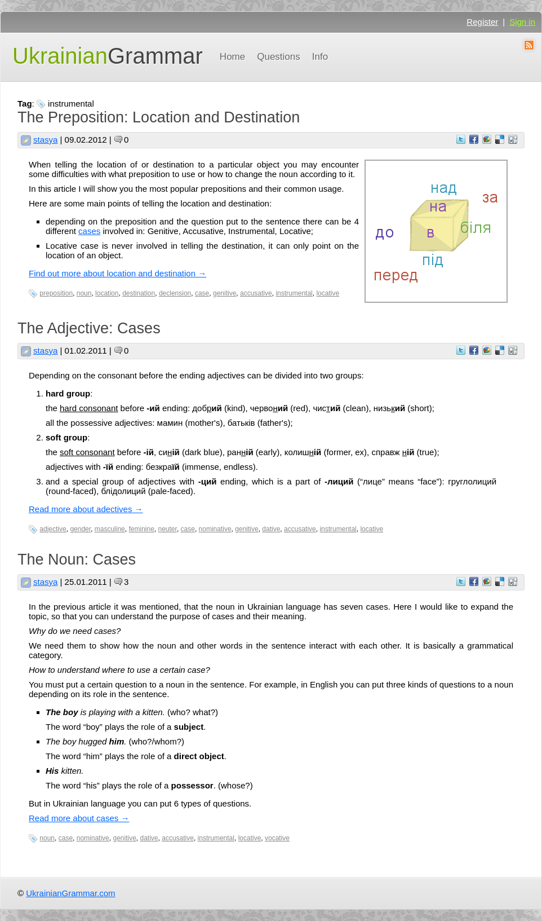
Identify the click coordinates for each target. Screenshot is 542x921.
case (202, 293)
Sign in (522, 22)
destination (138, 293)
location (106, 293)
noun (84, 293)
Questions (278, 56)
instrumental (294, 293)
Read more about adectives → (86, 509)
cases (89, 231)
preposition (56, 293)
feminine (141, 529)
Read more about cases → (79, 818)
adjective (52, 529)
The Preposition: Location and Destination (158, 117)
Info (320, 56)
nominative (215, 529)
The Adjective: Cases (89, 328)
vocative (277, 838)
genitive (224, 293)
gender (80, 529)
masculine (110, 529)
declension (175, 293)
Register (482, 22)
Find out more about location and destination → (117, 273)
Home (232, 56)
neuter (167, 529)
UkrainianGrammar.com (70, 893)
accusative (256, 293)
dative (271, 529)
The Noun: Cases (76, 559)
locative (327, 293)
